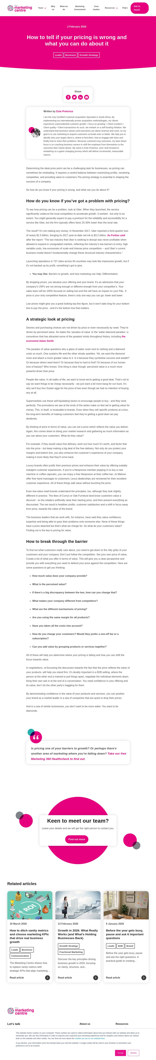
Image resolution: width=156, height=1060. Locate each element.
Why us (53, 8)
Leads (58, 55)
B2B (120, 946)
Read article (17, 977)
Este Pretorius (64, 111)
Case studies (96, 8)
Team (40, 8)
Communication (20, 956)
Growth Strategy (89, 55)
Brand (129, 946)
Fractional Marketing (71, 952)
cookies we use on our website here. (89, 1038)
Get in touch (137, 8)
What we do (64, 8)
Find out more (77, 839)
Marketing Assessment (80, 8)
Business (70, 55)
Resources (110, 8)
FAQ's (125, 8)
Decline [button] (133, 1053)
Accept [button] (120, 1053)
